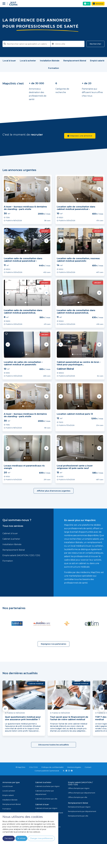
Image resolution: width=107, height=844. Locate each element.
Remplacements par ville (78, 816)
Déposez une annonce (79, 136)
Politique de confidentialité (52, 767)
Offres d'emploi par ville (77, 797)
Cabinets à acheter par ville (46, 799)
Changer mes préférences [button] (41, 838)
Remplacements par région (79, 807)
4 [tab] (27, 198)
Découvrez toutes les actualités (53, 744)
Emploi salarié (8, 795)
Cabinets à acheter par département (44, 792)
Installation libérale (11, 544)
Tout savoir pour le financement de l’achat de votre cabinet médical (69, 718)
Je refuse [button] (21, 838)
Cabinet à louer (10, 533)
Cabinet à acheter (11, 539)
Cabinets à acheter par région (47, 786)
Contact (88, 767)
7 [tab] (82, 354)
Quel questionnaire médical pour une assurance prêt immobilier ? (23, 718)
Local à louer (7, 786)
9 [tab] (85, 354)
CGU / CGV (33, 767)
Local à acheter (8, 791)
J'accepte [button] (8, 838)
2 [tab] (24, 198)
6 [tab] (31, 198)
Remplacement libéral (13, 550)
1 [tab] (23, 199)
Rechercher (95, 44)
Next (46, 189)
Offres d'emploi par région (78, 788)
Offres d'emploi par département (81, 793)
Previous (8, 189)
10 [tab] (87, 354)
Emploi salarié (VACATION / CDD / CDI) (21, 555)
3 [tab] (26, 198)
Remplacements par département (82, 811)
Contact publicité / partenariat (47, 771)
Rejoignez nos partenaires (53, 644)
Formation (7, 561)
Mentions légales (74, 767)
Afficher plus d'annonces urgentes (53, 491)
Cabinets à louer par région (46, 808)
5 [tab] (29, 198)
